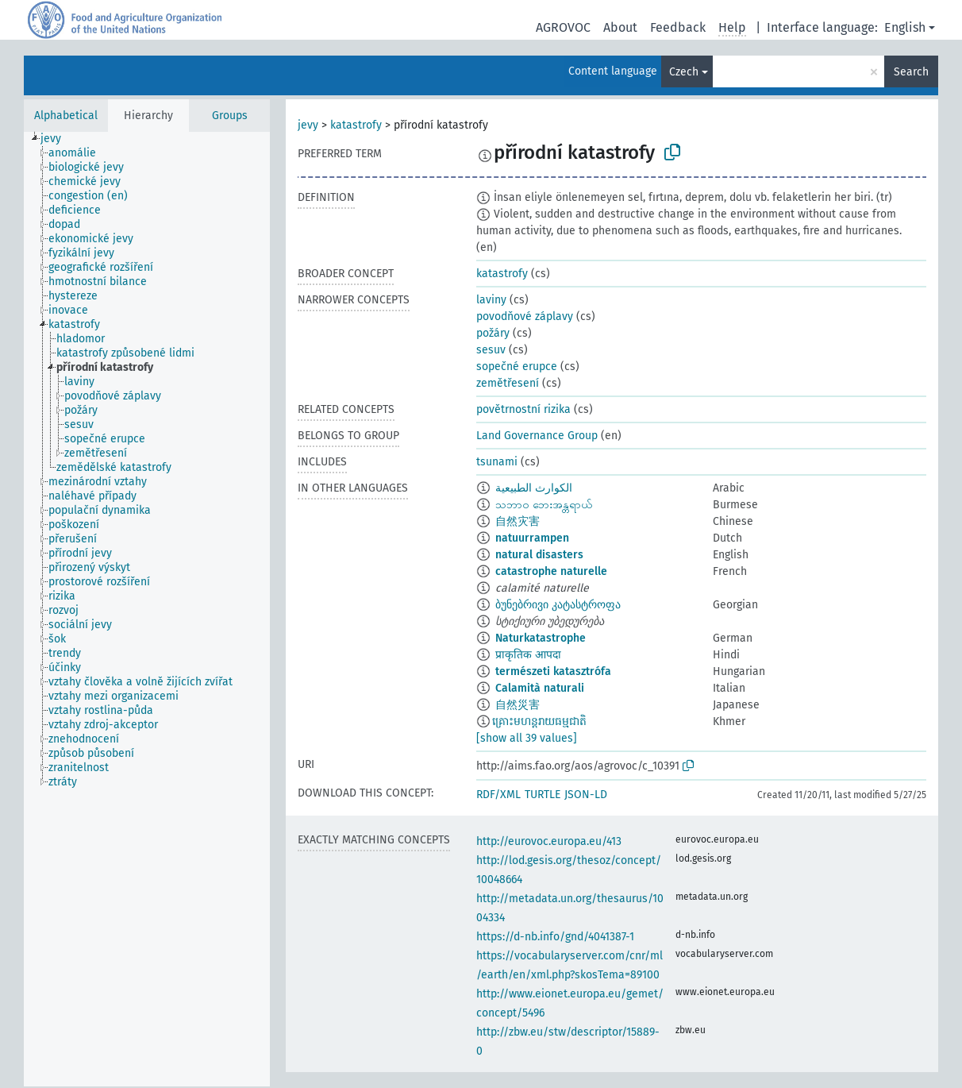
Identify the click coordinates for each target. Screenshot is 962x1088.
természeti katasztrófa (553, 671)
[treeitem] (57, 139)
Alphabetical (66, 115)
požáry (493, 333)
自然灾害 (517, 521)
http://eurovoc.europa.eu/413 (548, 841)
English (904, 27)
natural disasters (539, 554)
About (620, 27)
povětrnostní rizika (523, 409)
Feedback (678, 27)
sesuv (491, 350)
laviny (491, 300)
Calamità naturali (539, 688)
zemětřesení (507, 383)
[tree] (147, 609)
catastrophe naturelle (551, 571)
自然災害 (517, 705)
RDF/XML (498, 794)
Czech (683, 72)
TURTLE (542, 794)
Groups (230, 115)
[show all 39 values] (526, 738)
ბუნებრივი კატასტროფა (558, 605)
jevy (308, 125)
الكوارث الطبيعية (533, 488)
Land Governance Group (537, 435)
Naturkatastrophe (540, 638)
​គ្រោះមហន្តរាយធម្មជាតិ (539, 721)
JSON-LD (585, 794)
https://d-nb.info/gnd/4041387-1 (555, 936)
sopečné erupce (516, 366)
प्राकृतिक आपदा (528, 655)
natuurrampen (532, 538)
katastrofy (356, 125)
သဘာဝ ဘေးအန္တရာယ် (543, 504)
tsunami (497, 462)
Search (911, 72)
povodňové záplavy (524, 316)
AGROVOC (563, 27)
